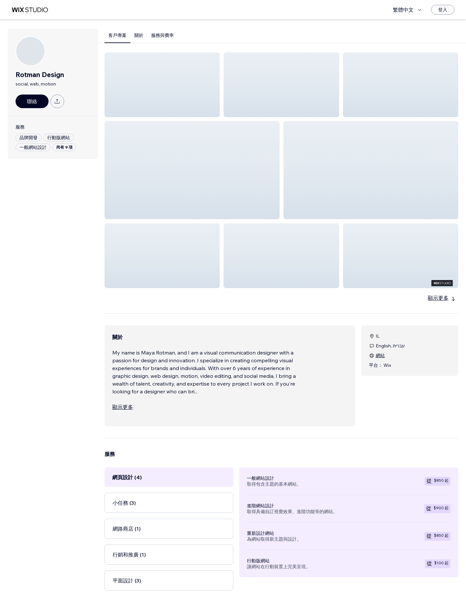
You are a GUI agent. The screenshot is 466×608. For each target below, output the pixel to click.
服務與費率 (162, 35)
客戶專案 (117, 35)
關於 (138, 35)
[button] (162, 84)
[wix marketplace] (30, 10)
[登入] (442, 10)
